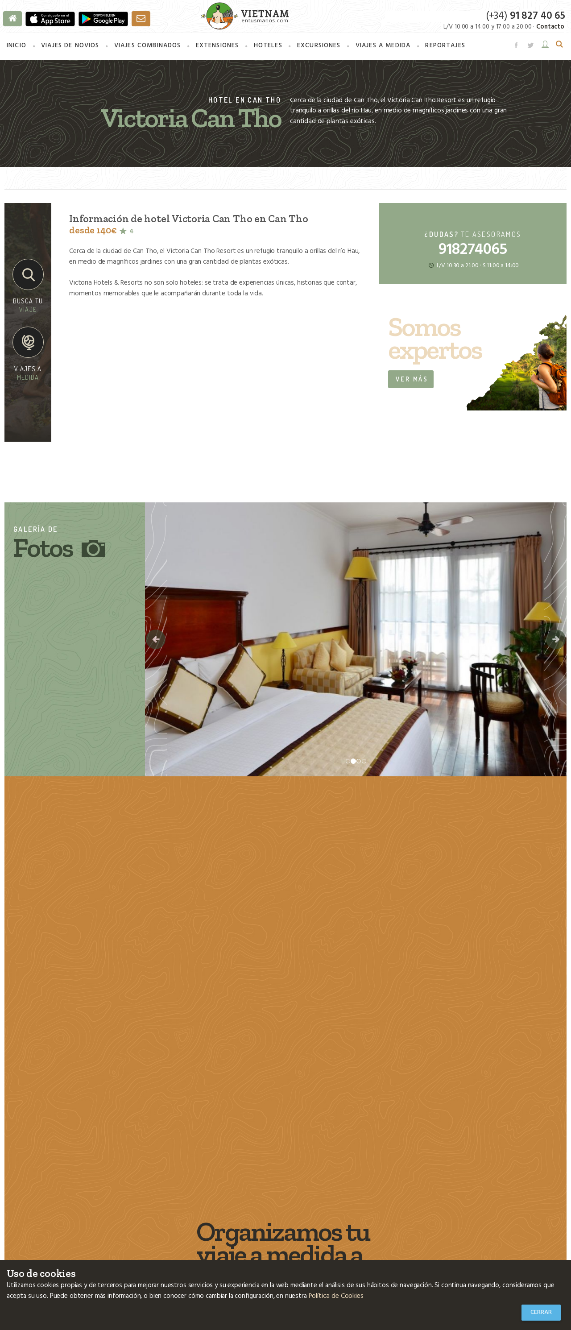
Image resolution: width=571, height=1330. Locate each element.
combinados (147, 47)
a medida (382, 47)
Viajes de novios (70, 47)
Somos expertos (434, 339)
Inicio (16, 47)
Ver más (412, 379)
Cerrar (541, 1312)
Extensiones (217, 47)
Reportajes (444, 47)
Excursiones (318, 47)
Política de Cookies (336, 1296)
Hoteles (267, 47)
